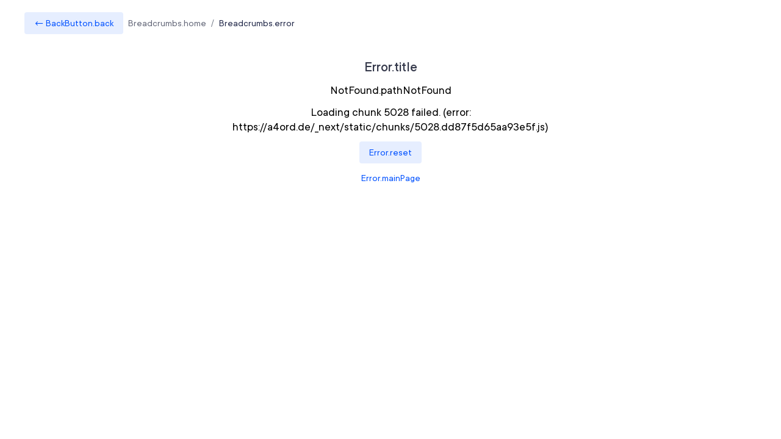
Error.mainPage (390, 178)
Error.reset (390, 152)
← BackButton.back (73, 23)
